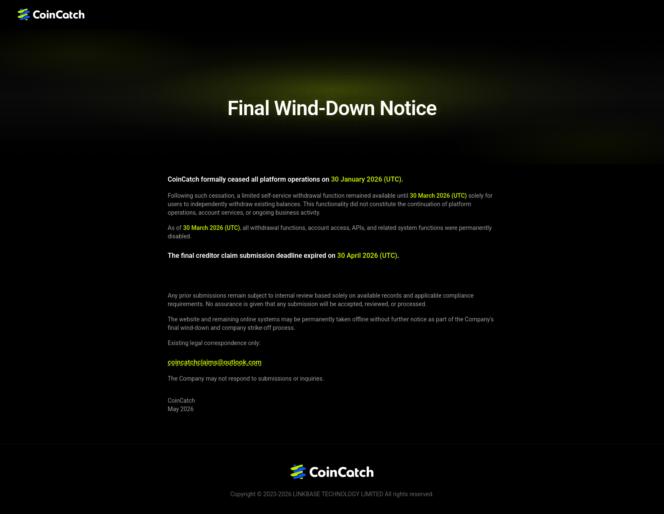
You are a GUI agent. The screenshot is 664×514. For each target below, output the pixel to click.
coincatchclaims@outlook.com (215, 363)
